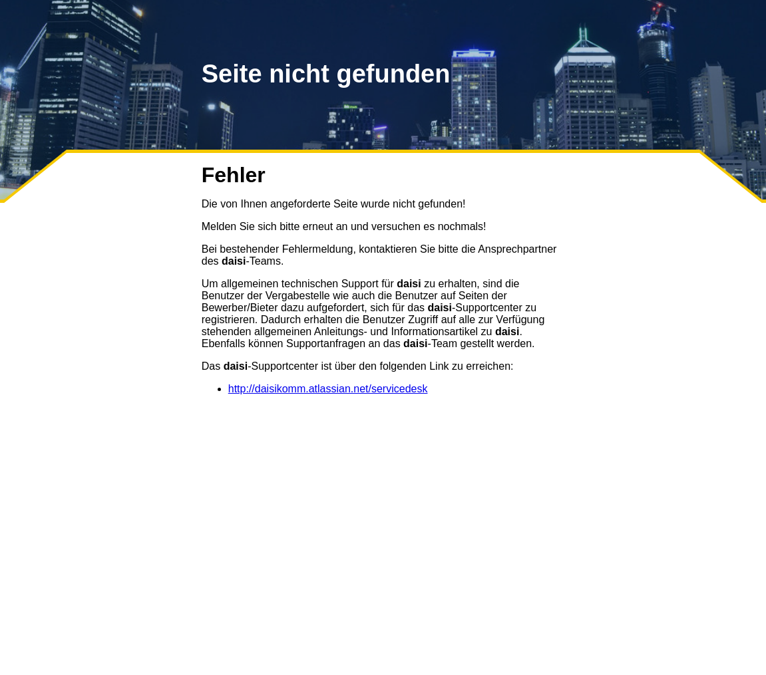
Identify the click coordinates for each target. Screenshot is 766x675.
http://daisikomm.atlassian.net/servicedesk (328, 388)
